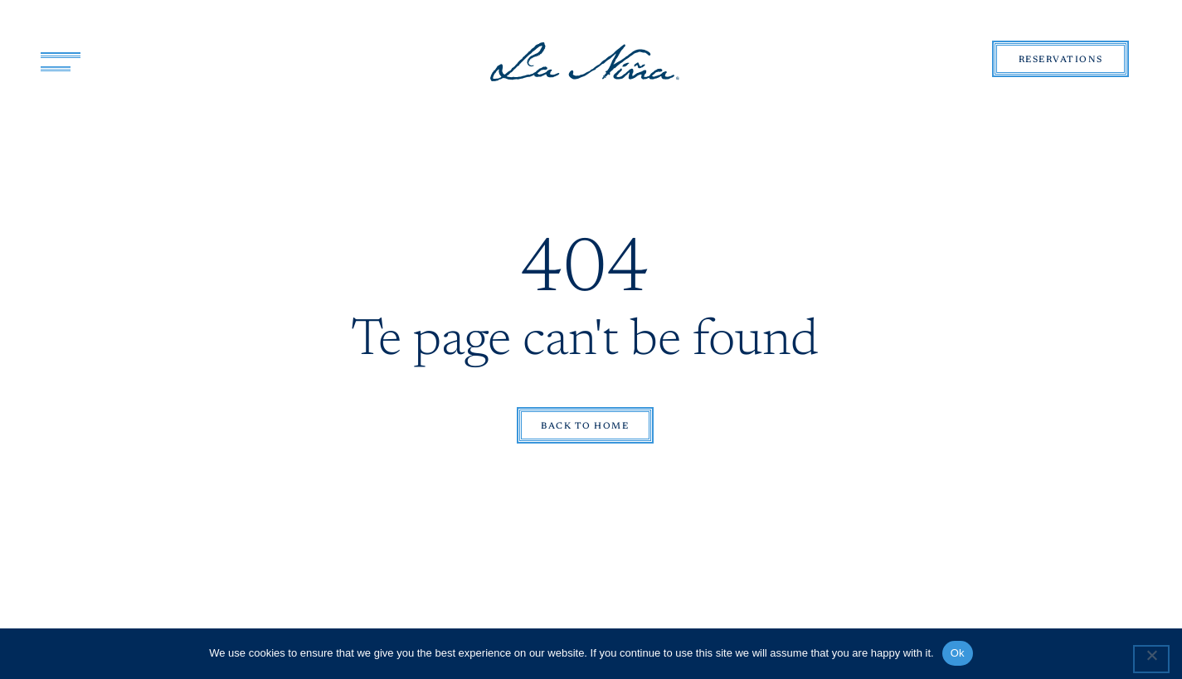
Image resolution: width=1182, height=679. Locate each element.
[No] (1151, 659)
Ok (958, 653)
